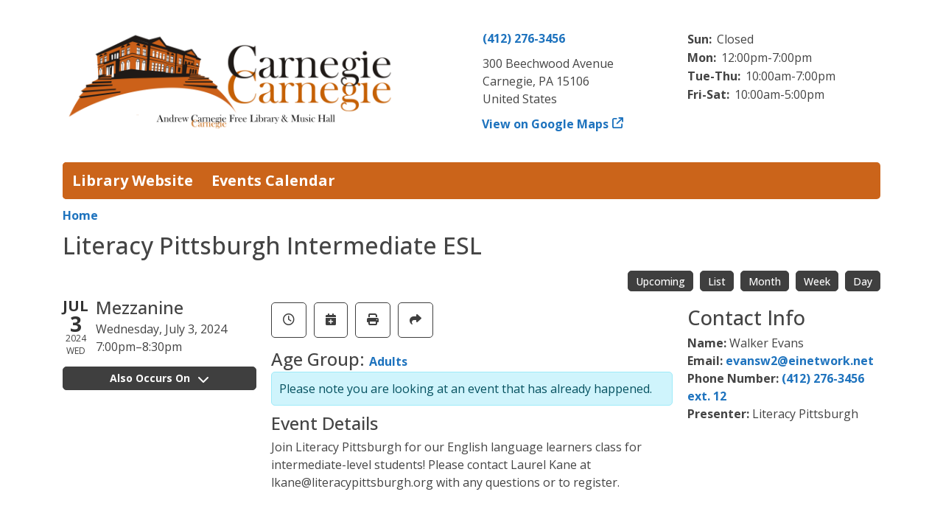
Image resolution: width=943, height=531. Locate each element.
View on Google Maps (546, 124)
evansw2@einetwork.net (800, 361)
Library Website (132, 180)
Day (862, 281)
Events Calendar (273, 180)
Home (80, 215)
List (717, 281)
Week (817, 281)
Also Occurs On (159, 378)
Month (765, 281)
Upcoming (660, 281)
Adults (388, 361)
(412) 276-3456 (524, 38)
